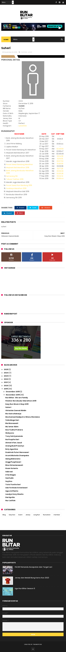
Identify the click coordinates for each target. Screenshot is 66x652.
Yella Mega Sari (12, 420)
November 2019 (13, 395)
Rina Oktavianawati (14, 465)
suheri (30, 52)
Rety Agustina (11, 449)
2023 (6, 376)
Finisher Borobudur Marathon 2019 (20, 401)
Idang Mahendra (12, 459)
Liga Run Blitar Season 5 (25, 588)
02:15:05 (60, 158)
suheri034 (23, 126)
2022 (6, 379)
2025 (6, 369)
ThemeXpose (37, 644)
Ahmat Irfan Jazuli (13, 442)
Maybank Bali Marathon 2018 (17, 167)
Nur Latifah (10, 500)
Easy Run (12, 515)
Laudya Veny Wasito (14, 494)
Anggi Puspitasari (13, 462)
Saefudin (9, 478)
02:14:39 (60, 156)
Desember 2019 (13, 391)
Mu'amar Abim (11, 426)
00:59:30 (60, 171)
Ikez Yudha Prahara (14, 430)
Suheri (8, 407)
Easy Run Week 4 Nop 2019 (16, 404)
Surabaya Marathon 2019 (16, 188)
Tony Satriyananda (14, 436)
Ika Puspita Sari (12, 439)
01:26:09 (60, 163)
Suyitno (8, 481)
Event (20, 515)
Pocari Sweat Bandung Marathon (19, 164)
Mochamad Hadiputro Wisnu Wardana (22, 417)
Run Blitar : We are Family (16, 397)
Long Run (36, 515)
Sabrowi (9, 471)
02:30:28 (60, 173)
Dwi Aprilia (10, 497)
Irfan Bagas (10, 475)
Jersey (28, 515)
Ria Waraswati (11, 423)
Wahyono (9, 433)
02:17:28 (60, 168)
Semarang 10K (12, 176)
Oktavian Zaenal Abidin (15, 410)
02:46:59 (60, 149)
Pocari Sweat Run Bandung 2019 (19, 185)
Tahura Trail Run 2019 (14, 179)
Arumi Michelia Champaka (17, 455)
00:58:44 (60, 178)
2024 (6, 373)
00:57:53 (60, 161)
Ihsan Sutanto (11, 468)
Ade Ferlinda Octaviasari (16, 487)
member (24, 52)
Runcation (46, 515)
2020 (6, 385)
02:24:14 (60, 176)
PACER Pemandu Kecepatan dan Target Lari (33, 567)
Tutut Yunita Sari (13, 484)
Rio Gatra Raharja (13, 413)
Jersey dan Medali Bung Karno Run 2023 (32, 578)
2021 (6, 382)
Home (6, 40)
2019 (6, 389)
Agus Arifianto (11, 491)
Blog (4, 515)
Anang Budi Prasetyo (14, 446)
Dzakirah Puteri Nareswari (17, 452)
